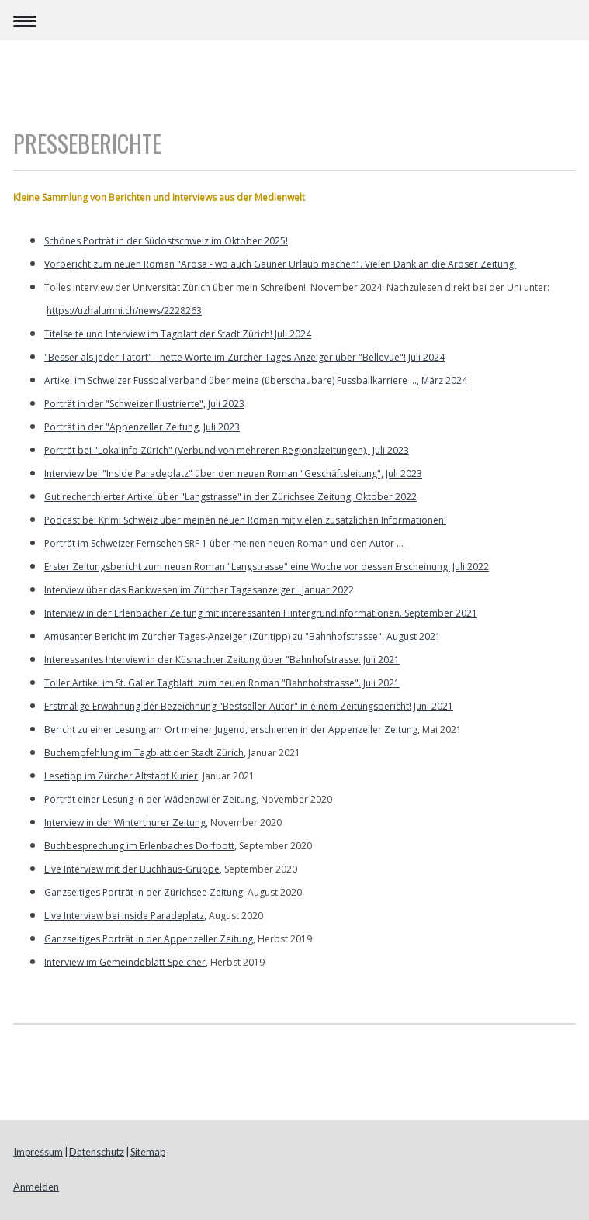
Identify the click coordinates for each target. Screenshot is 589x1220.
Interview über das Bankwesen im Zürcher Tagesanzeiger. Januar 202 (196, 589)
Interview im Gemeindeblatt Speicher (125, 962)
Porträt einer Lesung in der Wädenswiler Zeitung (150, 799)
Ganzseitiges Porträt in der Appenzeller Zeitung (148, 938)
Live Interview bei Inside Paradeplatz (124, 915)
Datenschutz (96, 1152)
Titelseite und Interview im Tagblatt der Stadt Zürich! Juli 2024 (177, 333)
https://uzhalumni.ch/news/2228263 (124, 310)
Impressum (38, 1152)
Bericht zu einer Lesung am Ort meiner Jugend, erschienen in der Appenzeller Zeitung (230, 729)
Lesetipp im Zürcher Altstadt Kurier (121, 776)
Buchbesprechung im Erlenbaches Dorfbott (139, 845)
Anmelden (36, 1186)
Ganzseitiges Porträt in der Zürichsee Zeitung (143, 892)
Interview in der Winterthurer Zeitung (125, 822)
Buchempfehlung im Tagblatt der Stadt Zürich (144, 752)
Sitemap (147, 1152)
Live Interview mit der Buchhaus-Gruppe (132, 869)
